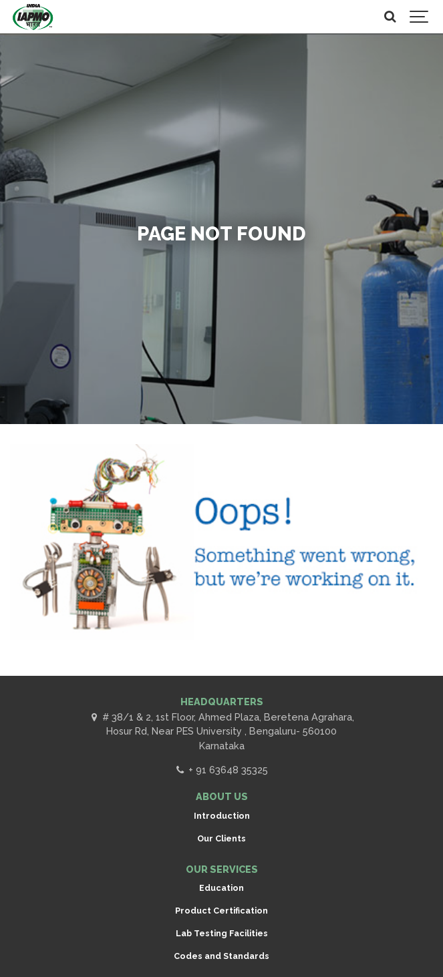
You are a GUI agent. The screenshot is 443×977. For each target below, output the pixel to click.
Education (221, 888)
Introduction (222, 816)
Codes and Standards (221, 956)
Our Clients (221, 838)
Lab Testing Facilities (222, 933)
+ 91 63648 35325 (221, 769)
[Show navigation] (419, 16)
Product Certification (221, 911)
